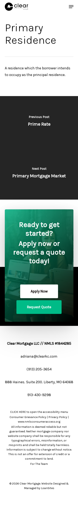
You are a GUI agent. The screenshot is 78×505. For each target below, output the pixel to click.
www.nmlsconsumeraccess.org (39, 421)
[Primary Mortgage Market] (39, 174)
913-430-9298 (39, 395)
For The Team (39, 464)
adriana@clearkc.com (39, 356)
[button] (39, 291)
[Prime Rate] (39, 122)
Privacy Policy (57, 417)
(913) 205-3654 (39, 369)
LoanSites (47, 488)
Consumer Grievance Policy (28, 417)
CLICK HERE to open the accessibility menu (39, 412)
